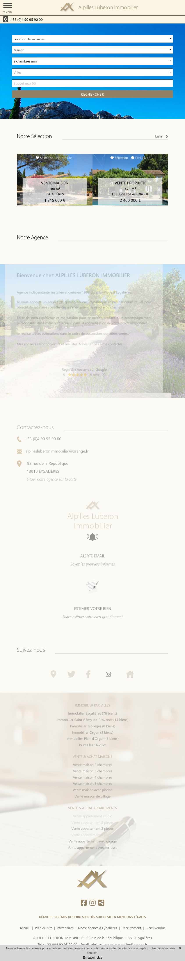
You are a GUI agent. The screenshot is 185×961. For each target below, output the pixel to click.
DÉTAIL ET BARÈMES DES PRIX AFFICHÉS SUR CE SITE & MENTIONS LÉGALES (92, 917)
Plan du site (43, 927)
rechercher (92, 94)
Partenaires (65, 927)
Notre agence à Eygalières (97, 927)
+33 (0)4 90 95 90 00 (26, 19)
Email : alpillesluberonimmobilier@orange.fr (113, 944)
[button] (92, 39)
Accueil (25, 927)
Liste (161, 138)
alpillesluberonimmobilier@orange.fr (53, 462)
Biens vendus (155, 927)
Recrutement (131, 927)
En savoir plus (92, 957)
